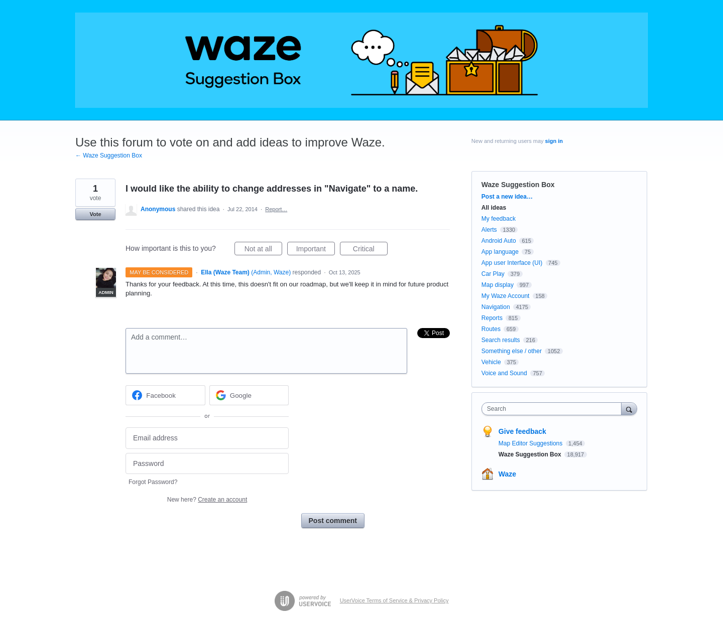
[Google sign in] (249, 395)
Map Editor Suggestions (531, 443)
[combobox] (554, 408)
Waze (507, 474)
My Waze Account (505, 295)
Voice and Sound (504, 373)
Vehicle (491, 362)
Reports (492, 318)
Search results (500, 340)
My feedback (498, 218)
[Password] (207, 464)
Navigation (495, 306)
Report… (276, 209)
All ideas (493, 207)
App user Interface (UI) (511, 262)
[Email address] (207, 438)
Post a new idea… (507, 196)
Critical (370, 250)
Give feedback (522, 431)
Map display (497, 284)
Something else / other (511, 351)
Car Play (493, 273)
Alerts (489, 229)
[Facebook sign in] (165, 395)
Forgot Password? (153, 482)
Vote (95, 214)
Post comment (333, 521)
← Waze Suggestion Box (108, 155)
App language (500, 251)
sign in (554, 141)
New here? (207, 499)
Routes (491, 329)
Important (315, 250)
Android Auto (498, 240)
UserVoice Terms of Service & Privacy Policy (394, 600)
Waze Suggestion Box (518, 185)
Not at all (263, 250)
